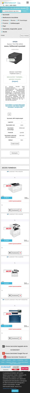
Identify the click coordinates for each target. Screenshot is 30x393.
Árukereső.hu (5, 369)
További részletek (15, 143)
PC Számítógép (22, 20)
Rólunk (2, 362)
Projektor (5, 23)
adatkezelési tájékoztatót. (10, 388)
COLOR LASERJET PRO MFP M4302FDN (16, 299)
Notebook (6, 20)
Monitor (13, 20)
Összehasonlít (15, 210)
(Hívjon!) (15, 81)
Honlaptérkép (20, 360)
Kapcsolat (9, 360)
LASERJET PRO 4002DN (16, 171)
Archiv (26, 360)
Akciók (14, 360)
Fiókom (3, 360)
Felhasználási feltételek (23, 362)
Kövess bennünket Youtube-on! (15, 357)
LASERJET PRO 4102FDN (16, 257)
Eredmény (25, 11)
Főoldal (2, 35)
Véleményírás (14, 153)
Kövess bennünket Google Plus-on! (15, 353)
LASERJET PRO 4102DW (16, 214)
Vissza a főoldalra (25, 35)
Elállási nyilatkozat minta (15, 363)
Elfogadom (15, 390)
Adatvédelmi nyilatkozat (11, 362)
